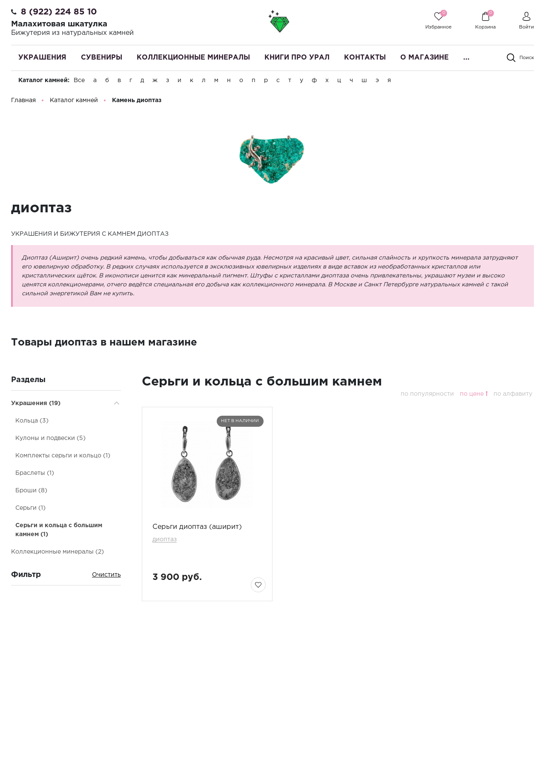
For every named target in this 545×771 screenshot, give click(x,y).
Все (79, 80)
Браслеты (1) (34, 473)
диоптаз (164, 540)
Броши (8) (31, 491)
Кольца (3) (32, 421)
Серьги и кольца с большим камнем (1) (58, 530)
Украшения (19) (35, 403)
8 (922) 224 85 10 (59, 12)
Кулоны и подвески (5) (50, 438)
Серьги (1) (30, 508)
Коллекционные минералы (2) (57, 552)
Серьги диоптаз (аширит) (197, 527)
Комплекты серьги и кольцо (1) (62, 456)
